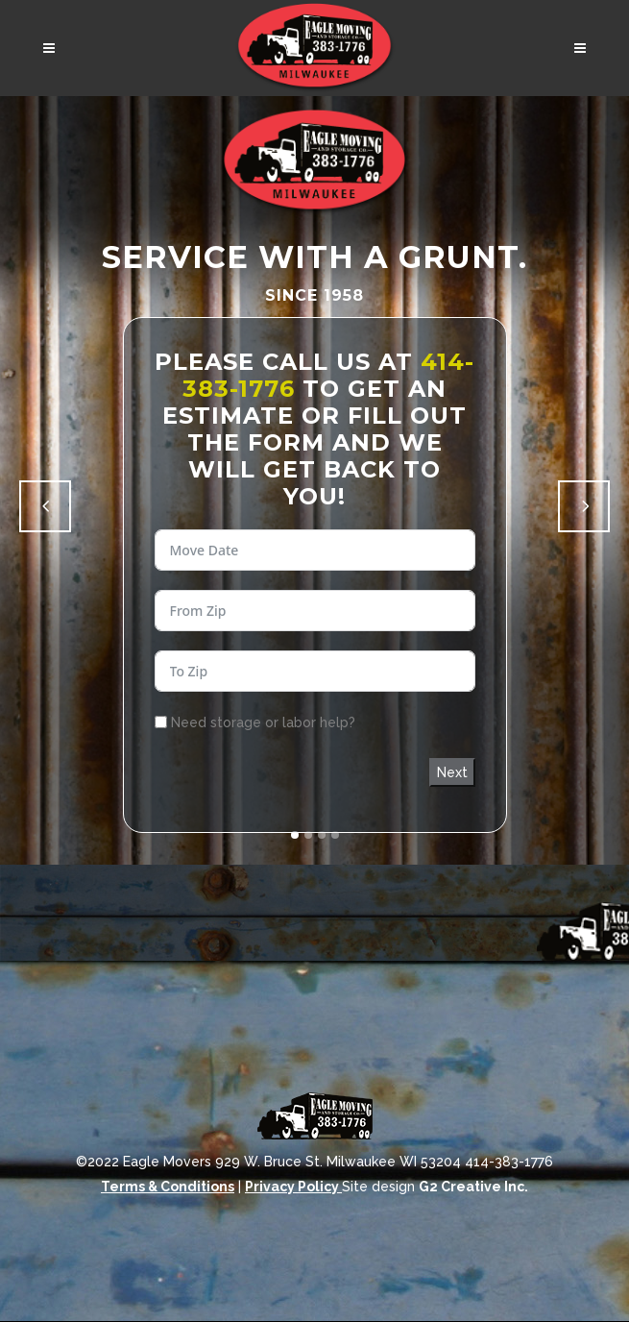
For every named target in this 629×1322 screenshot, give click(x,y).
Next (452, 772)
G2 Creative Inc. (473, 1186)
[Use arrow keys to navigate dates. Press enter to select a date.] (315, 550)
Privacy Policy (293, 1186)
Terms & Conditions (167, 1186)
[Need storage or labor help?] (161, 722)
